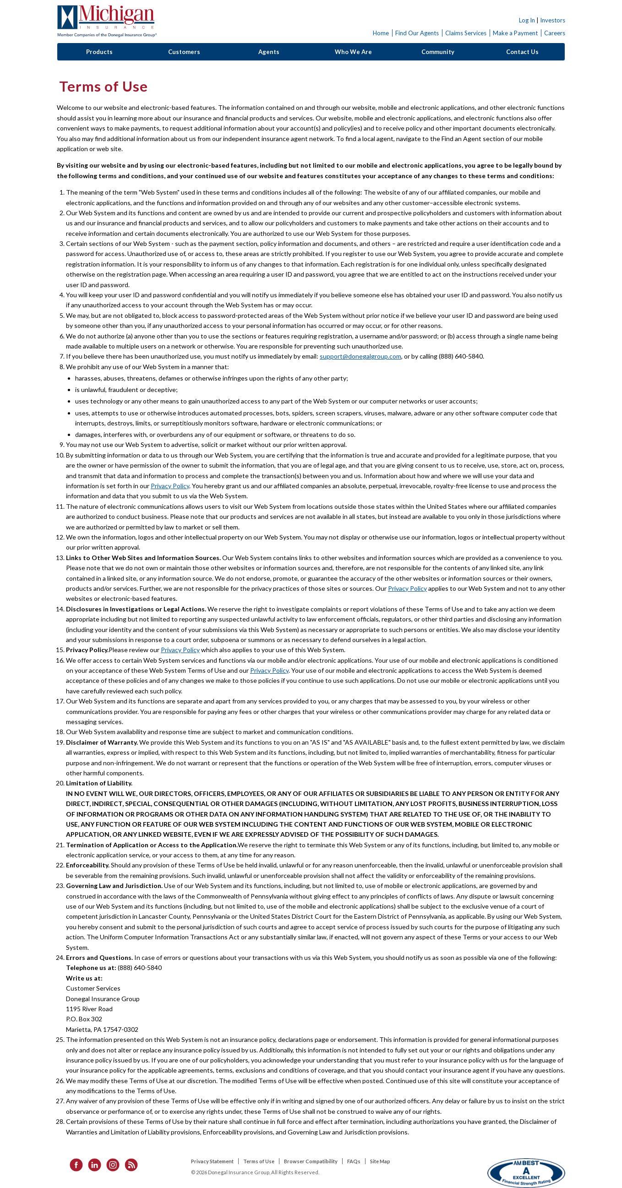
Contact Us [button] (522, 51)
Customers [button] (184, 51)
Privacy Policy (170, 486)
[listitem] (73, 1164)
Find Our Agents (417, 33)
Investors (552, 20)
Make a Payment (515, 33)
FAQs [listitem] (353, 1161)
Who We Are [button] (353, 51)
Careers (554, 33)
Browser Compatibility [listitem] (311, 1161)
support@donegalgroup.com (360, 356)
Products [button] (99, 51)
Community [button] (437, 51)
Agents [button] (268, 51)
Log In (527, 20)
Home (381, 33)
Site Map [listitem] (380, 1161)
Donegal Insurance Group (107, 21)
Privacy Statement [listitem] (212, 1161)
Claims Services (465, 33)
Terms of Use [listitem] (258, 1161)
